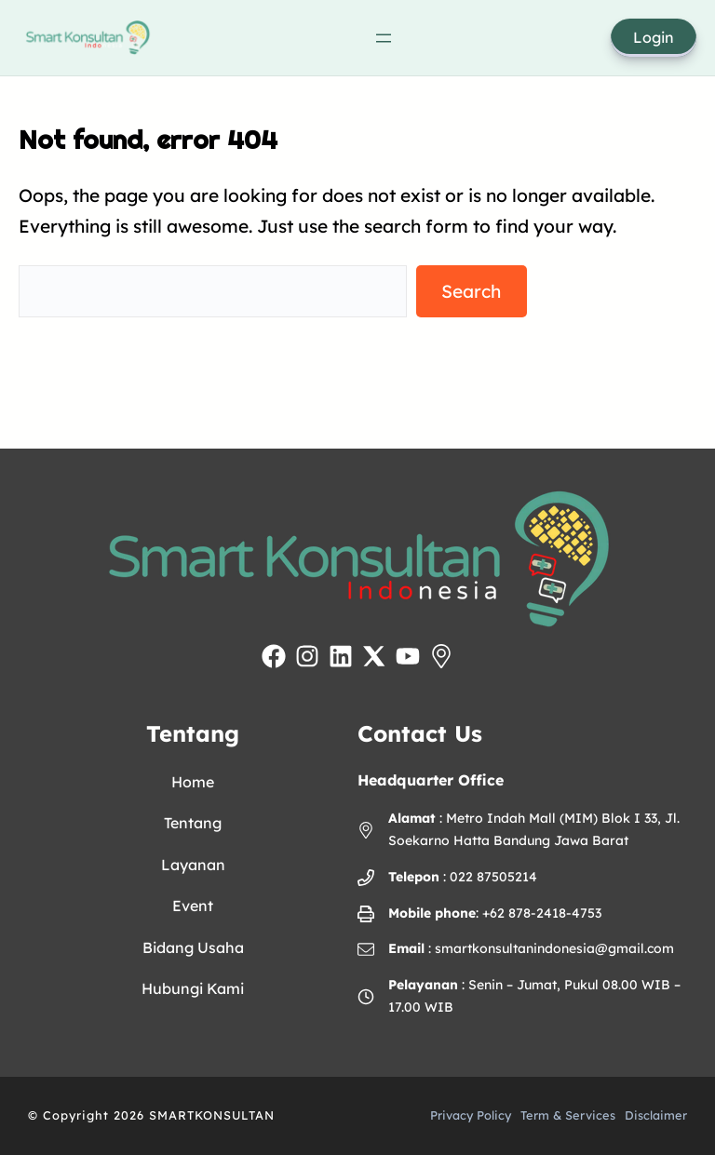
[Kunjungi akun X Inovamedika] (374, 656)
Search (471, 291)
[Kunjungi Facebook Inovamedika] (274, 656)
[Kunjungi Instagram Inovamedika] (307, 656)
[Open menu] (383, 38)
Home (192, 781)
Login (653, 37)
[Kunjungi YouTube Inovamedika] (408, 656)
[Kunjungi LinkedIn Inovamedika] (341, 656)
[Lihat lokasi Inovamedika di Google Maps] (441, 656)
